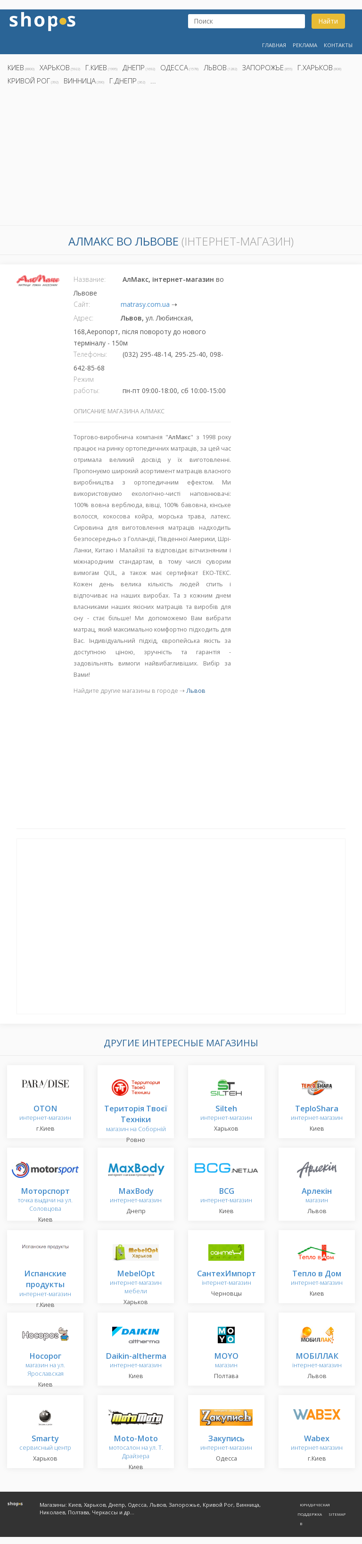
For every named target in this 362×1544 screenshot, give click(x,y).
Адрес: (83, 317)
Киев (16, 67)
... (153, 80)
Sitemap (337, 1514)
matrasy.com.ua (145, 304)
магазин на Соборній (135, 1119)
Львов (215, 67)
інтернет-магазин (226, 1278)
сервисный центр (45, 1443)
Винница (80, 80)
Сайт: (82, 304)
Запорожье (263, 67)
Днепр (134, 67)
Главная (274, 45)
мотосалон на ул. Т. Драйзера (136, 1447)
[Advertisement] (181, 158)
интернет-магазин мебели (136, 1282)
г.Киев (96, 67)
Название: (90, 279)
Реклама (305, 45)
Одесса (174, 67)
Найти (328, 20)
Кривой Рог (29, 80)
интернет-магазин (45, 1113)
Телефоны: (90, 354)
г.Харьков (315, 67)
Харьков (55, 67)
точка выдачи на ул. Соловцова (45, 1200)
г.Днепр (123, 80)
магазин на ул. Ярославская (45, 1365)
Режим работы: (86, 385)
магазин (317, 1196)
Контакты (338, 45)
